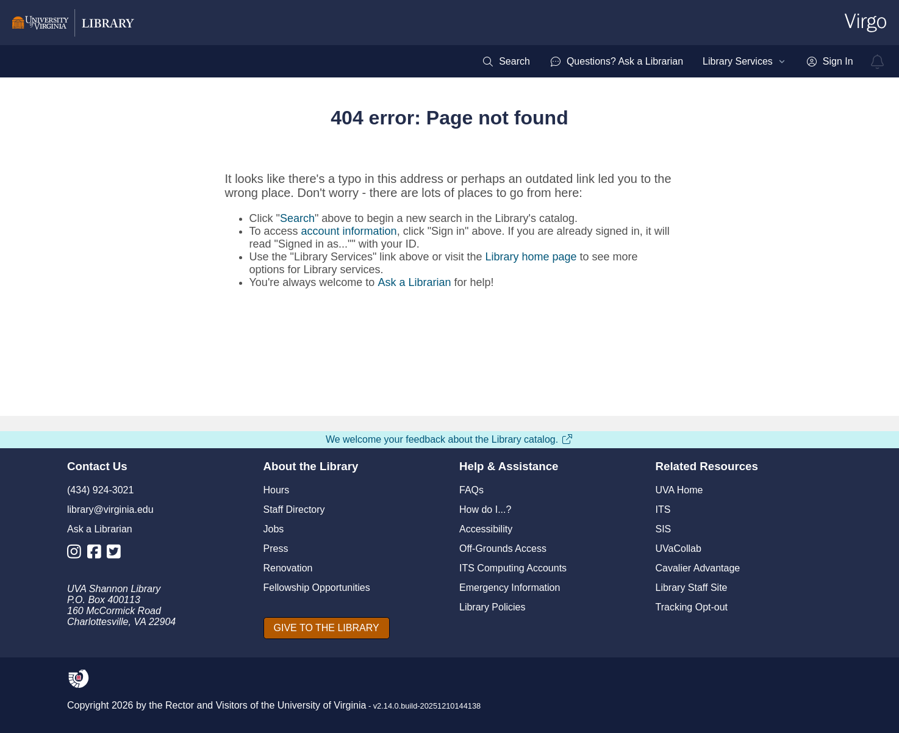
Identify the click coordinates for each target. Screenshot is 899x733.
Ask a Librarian (414, 282)
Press (275, 548)
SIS (664, 529)
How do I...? (485, 509)
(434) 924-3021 (100, 490)
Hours (276, 490)
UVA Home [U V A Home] (679, 490)
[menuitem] (506, 61)
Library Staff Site (692, 587)
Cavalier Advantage (698, 568)
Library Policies (492, 607)
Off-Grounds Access (502, 548)
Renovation (288, 568)
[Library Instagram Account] (77, 554)
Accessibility (485, 529)
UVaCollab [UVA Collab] (678, 548)
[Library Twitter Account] (117, 554)
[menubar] (667, 61)
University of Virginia (322, 705)
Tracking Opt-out (692, 607)
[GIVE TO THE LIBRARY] (326, 628)
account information (349, 231)
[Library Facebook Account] (97, 554)
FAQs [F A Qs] (471, 490)
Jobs (273, 529)
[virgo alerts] (877, 61)
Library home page (530, 257)
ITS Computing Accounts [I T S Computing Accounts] (513, 568)
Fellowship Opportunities (316, 587)
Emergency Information (509, 587)
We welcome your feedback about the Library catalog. (449, 439)
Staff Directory (294, 509)
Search (297, 218)
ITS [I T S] (663, 509)
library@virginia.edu (110, 509)
